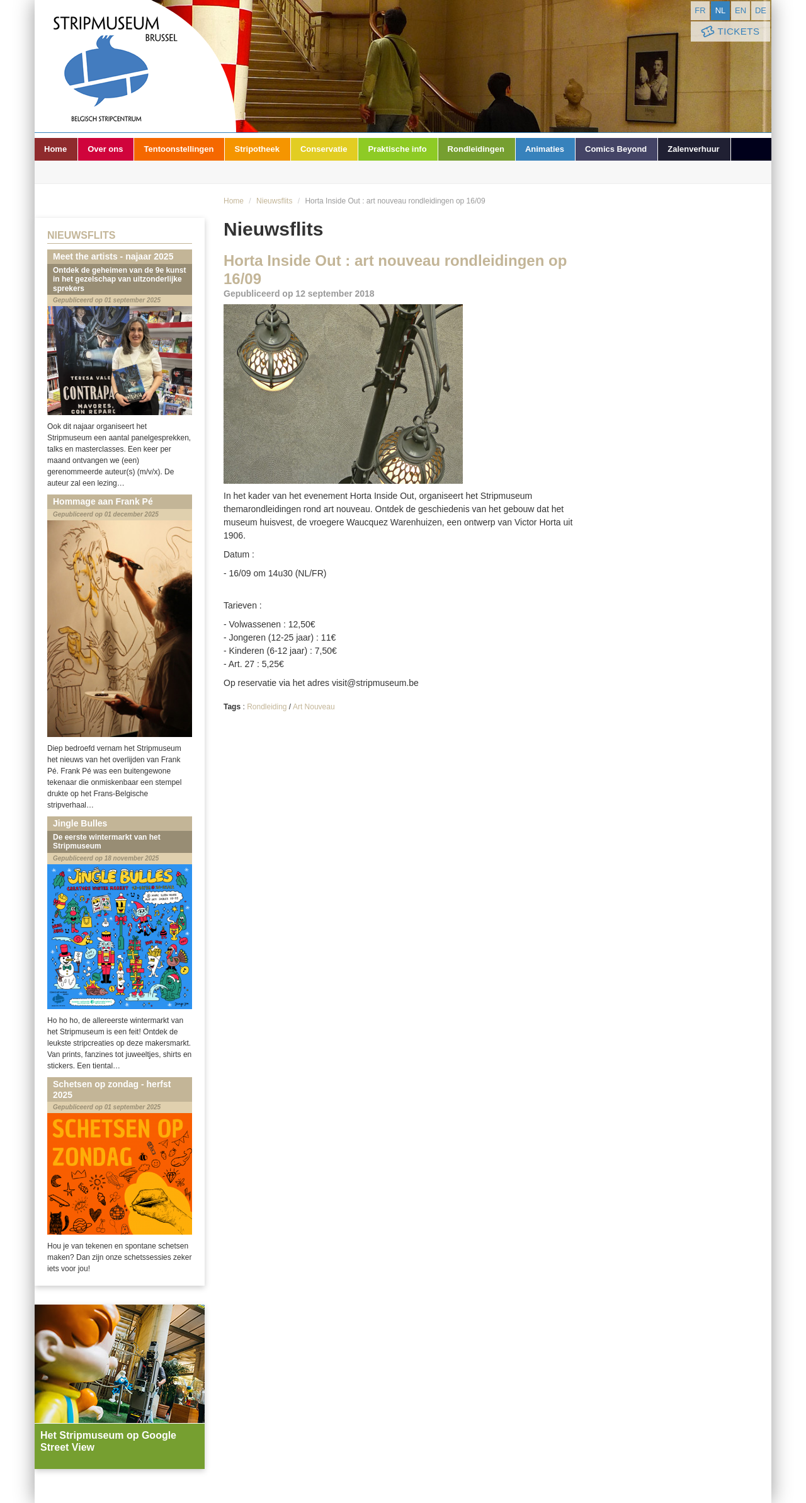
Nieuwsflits (274, 201)
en (740, 10)
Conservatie (323, 149)
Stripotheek (257, 149)
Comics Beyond (616, 149)
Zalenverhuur (693, 149)
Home (55, 149)
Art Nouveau (314, 706)
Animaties (544, 149)
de (760, 10)
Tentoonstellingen (178, 149)
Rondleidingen (476, 149)
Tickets (729, 31)
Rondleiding (267, 706)
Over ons (105, 149)
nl (720, 10)
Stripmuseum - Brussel (135, 66)
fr (700, 10)
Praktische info (397, 149)
